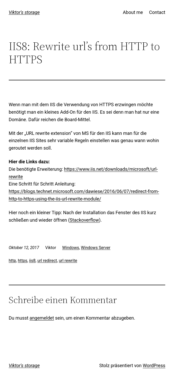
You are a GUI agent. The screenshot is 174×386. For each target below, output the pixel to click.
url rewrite (68, 260)
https (22, 260)
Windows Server (95, 247)
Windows (70, 247)
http (12, 260)
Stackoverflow (84, 220)
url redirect (47, 260)
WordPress (154, 365)
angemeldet (42, 318)
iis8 (32, 260)
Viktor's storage (24, 12)
